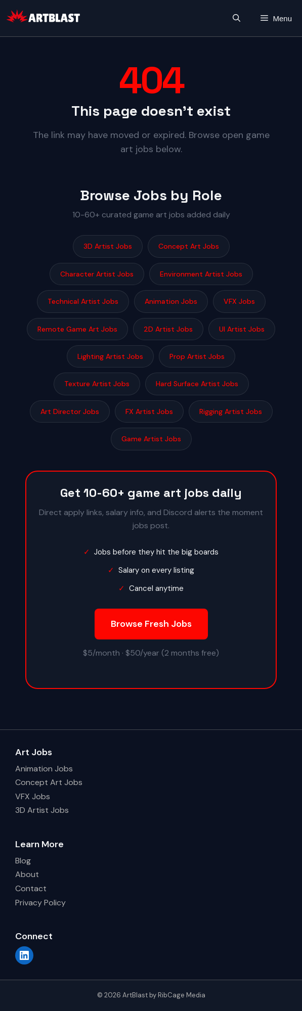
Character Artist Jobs (97, 274)
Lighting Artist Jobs (110, 356)
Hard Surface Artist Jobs (197, 383)
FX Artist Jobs (149, 411)
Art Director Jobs (69, 411)
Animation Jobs (171, 301)
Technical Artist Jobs (83, 301)
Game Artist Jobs (151, 438)
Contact (31, 888)
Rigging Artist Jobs (230, 411)
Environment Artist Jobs (201, 274)
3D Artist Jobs (107, 246)
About (27, 874)
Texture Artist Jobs (97, 383)
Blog (23, 860)
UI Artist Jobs (242, 329)
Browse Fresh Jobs (151, 624)
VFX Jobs (239, 301)
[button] (236, 18)
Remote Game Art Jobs (77, 329)
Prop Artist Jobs (197, 356)
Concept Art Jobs (188, 246)
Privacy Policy (40, 902)
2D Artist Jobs (168, 329)
